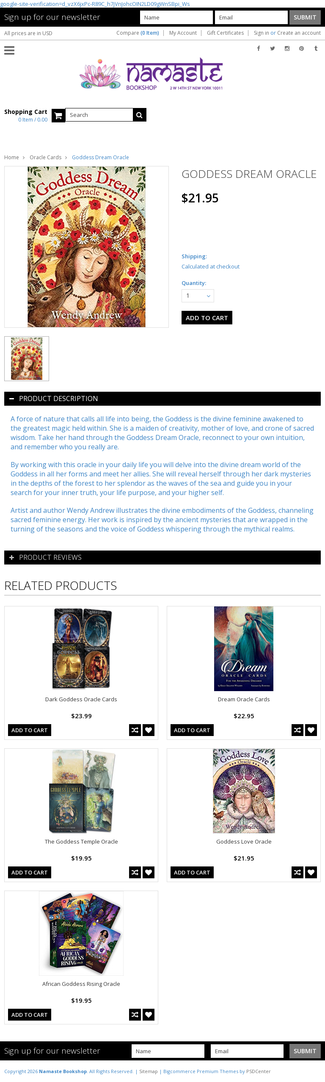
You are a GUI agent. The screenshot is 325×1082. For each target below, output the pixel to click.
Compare (137, 33)
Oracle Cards (45, 157)
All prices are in (28, 33)
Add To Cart (29, 730)
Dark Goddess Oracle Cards (81, 699)
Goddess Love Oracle (244, 841)
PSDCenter (258, 1071)
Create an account (299, 33)
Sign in (261, 33)
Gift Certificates (225, 33)
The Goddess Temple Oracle (81, 841)
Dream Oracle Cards (244, 699)
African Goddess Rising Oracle (81, 984)
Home (11, 157)
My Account (183, 33)
